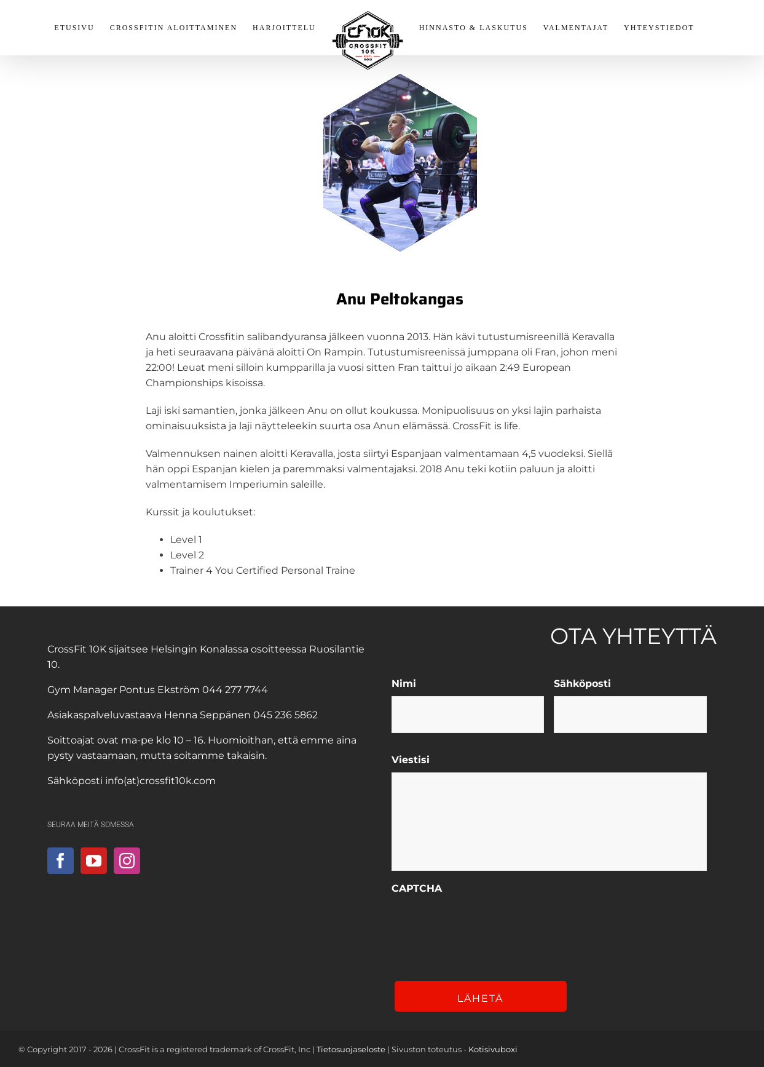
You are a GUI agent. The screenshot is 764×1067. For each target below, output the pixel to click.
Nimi (404, 683)
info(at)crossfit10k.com (160, 781)
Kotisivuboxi (493, 1049)
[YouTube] (94, 860)
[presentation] (485, 925)
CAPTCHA (417, 888)
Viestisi (411, 760)
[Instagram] (127, 860)
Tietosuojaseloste (351, 1049)
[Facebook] (60, 860)
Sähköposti (582, 683)
